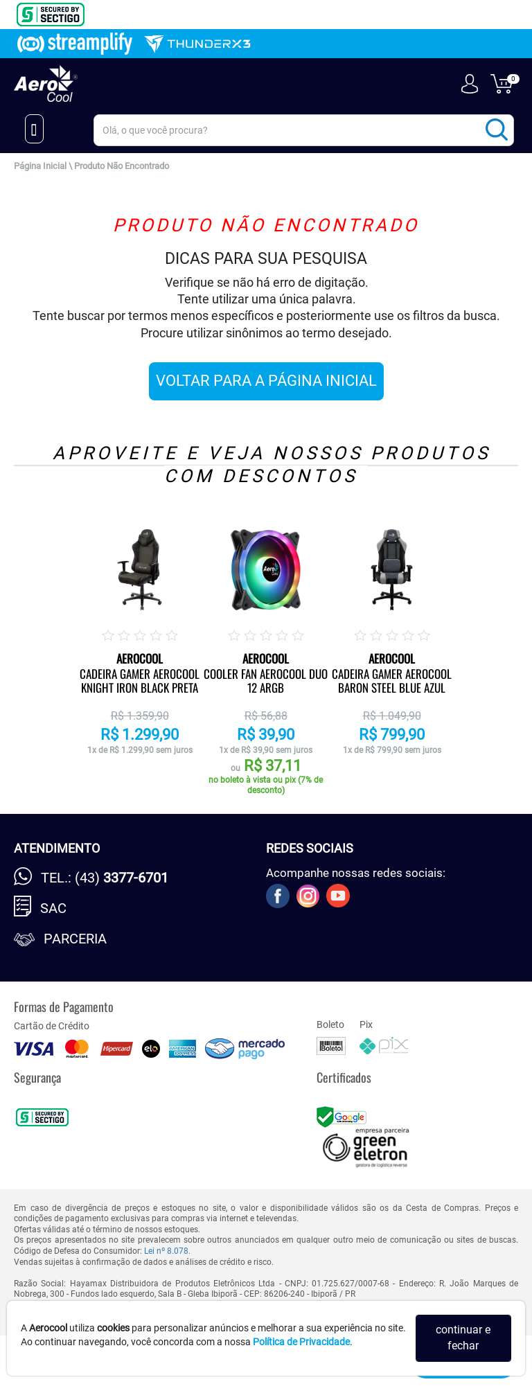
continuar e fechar (463, 1337)
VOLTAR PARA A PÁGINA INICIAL (266, 380)
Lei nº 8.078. (167, 1251)
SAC (53, 908)
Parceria (75, 938)
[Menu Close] (34, 128)
